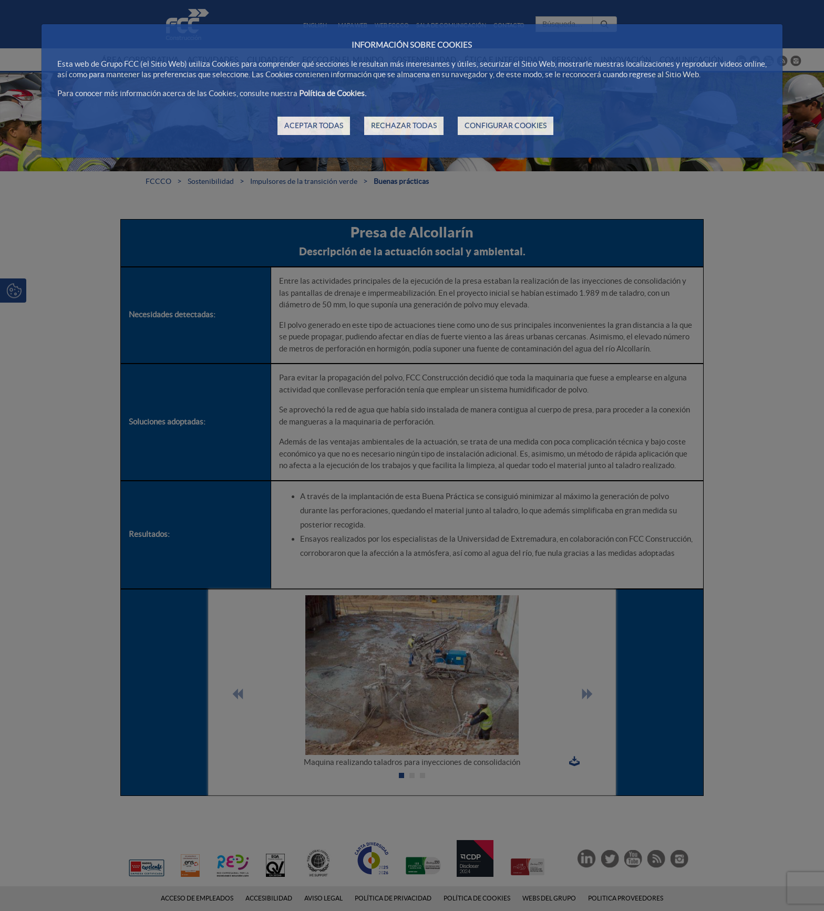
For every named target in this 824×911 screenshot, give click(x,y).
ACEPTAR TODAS (313, 125)
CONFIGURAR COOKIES (506, 125)
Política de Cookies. (332, 93)
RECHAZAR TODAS (404, 125)
